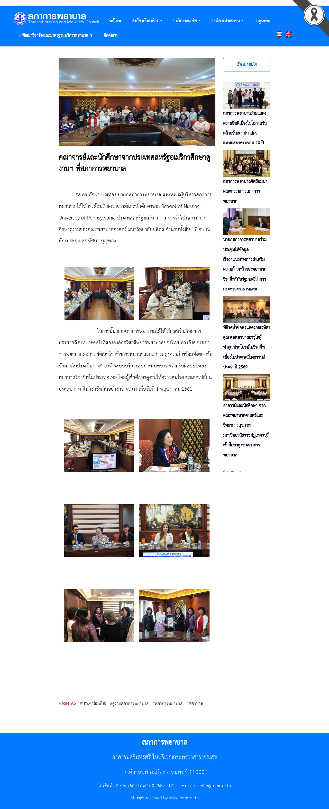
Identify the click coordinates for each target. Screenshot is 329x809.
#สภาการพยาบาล (167, 704)
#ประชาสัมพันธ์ (93, 704)
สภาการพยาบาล (232, 471)
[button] (147, 21)
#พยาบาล (194, 704)
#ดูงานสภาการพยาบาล (129, 704)
